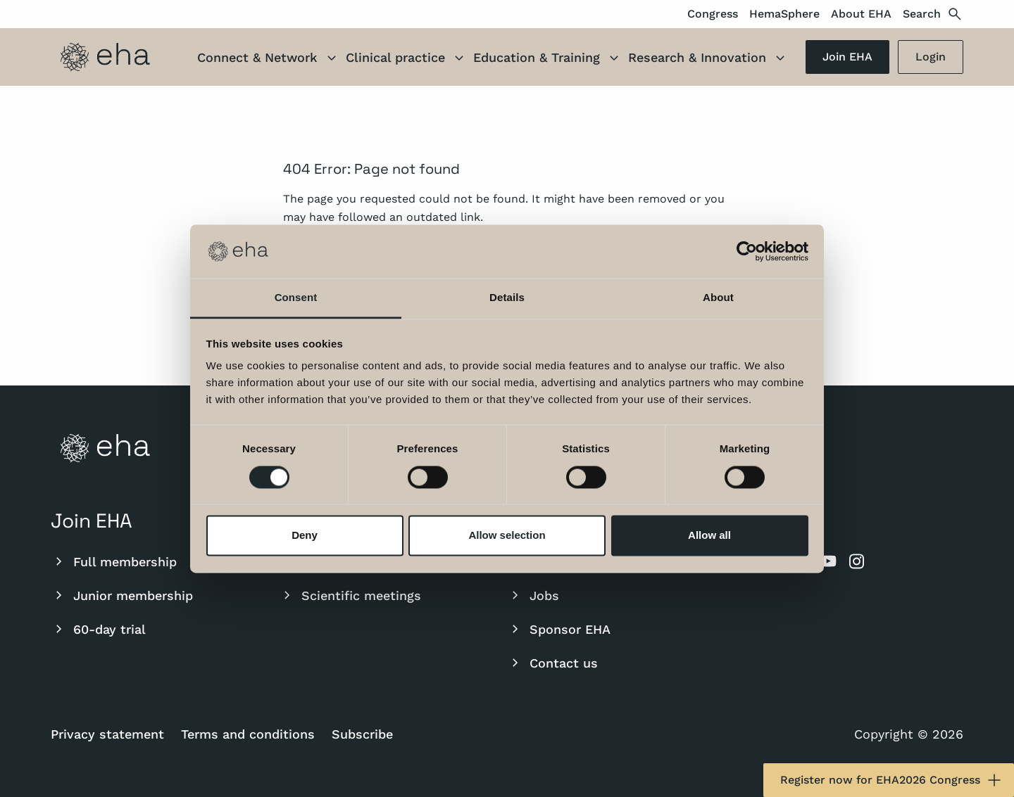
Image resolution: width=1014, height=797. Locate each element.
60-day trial (98, 628)
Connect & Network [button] (268, 59)
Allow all (709, 536)
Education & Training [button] (547, 59)
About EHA (861, 13)
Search (933, 14)
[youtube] (828, 561)
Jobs (533, 595)
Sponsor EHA (559, 628)
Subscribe (362, 734)
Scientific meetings (350, 595)
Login (930, 56)
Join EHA (847, 56)
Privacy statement (107, 734)
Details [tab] (507, 298)
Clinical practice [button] (407, 59)
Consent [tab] (296, 298)
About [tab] (718, 298)
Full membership (114, 561)
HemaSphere (784, 13)
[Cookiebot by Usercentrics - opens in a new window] (746, 251)
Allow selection (506, 536)
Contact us (552, 662)
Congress (712, 13)
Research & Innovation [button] (708, 59)
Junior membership (122, 595)
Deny (305, 536)
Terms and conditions (248, 734)
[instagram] (856, 561)
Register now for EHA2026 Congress (891, 780)
